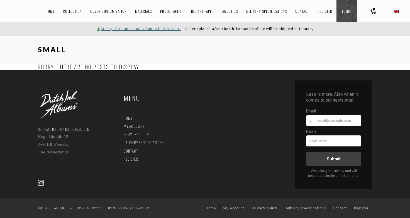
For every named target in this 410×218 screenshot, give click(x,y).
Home (128, 118)
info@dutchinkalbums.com (64, 129)
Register (131, 159)
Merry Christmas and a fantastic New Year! (141, 29)
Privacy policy (136, 134)
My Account (134, 126)
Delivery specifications (143, 142)
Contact (131, 151)
